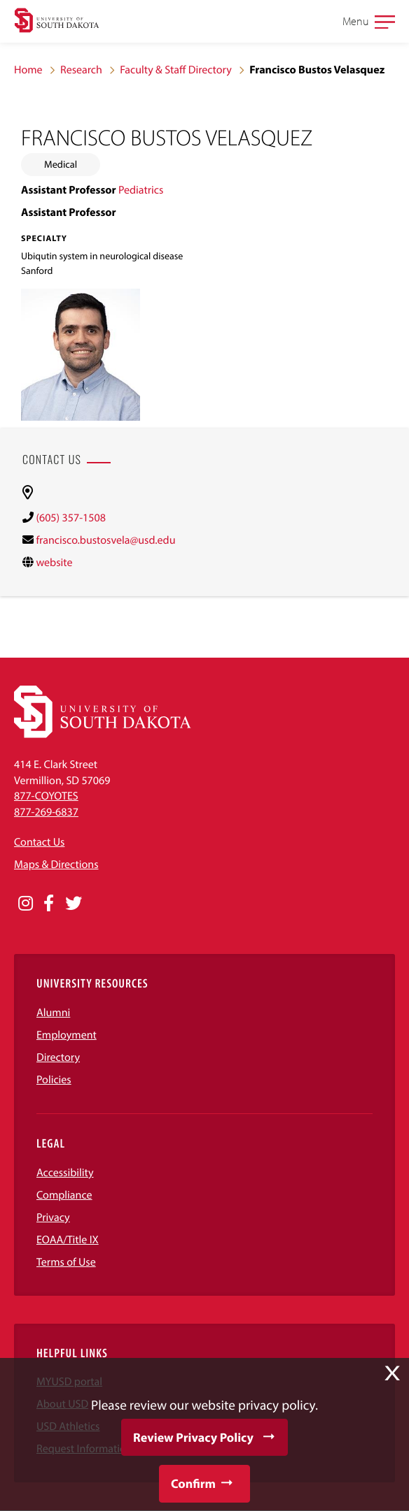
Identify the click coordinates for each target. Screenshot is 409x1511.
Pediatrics (140, 190)
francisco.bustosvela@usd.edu (105, 540)
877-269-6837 (46, 812)
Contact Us (39, 842)
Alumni (53, 1013)
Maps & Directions (56, 865)
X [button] (392, 1373)
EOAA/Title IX (67, 1240)
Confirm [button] (193, 1483)
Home (28, 70)
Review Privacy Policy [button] (193, 1437)
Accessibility (65, 1173)
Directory (58, 1057)
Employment (66, 1035)
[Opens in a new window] (25, 903)
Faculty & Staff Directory (176, 70)
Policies (53, 1080)
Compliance (64, 1195)
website (54, 563)
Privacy (53, 1217)
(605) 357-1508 (70, 518)
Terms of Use (66, 1262)
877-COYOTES (46, 796)
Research (81, 70)
